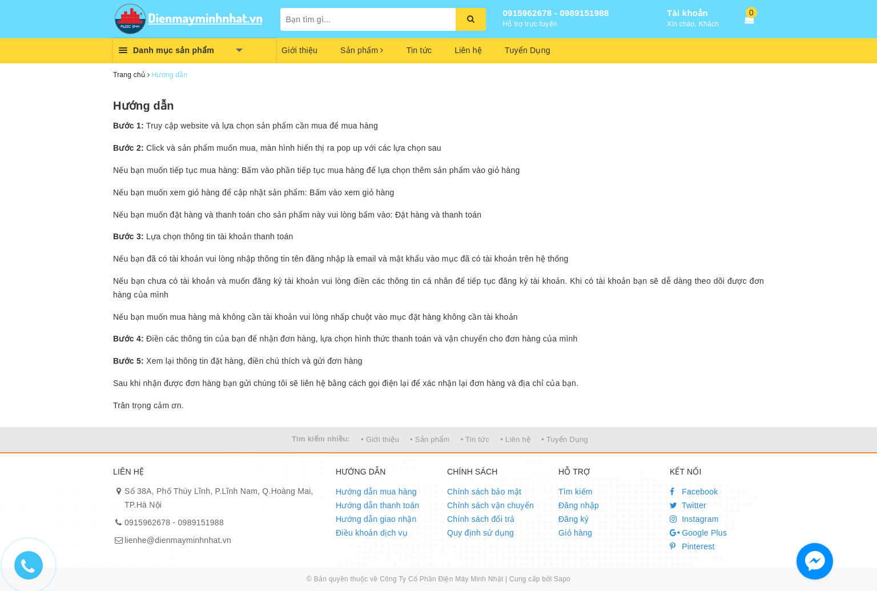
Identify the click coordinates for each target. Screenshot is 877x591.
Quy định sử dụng (480, 532)
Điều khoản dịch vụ (372, 532)
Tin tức (419, 50)
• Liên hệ (515, 439)
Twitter (688, 505)
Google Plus (698, 532)
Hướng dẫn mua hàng (376, 491)
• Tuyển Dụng (564, 439)
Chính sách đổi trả (481, 519)
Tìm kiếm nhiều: (321, 439)
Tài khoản (687, 13)
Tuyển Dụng (527, 50)
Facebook (694, 491)
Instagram (694, 519)
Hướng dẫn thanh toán (377, 505)
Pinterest (692, 546)
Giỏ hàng (575, 532)
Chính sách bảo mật (484, 491)
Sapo (562, 579)
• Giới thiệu (380, 439)
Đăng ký (573, 519)
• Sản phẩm (429, 439)
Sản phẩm (362, 50)
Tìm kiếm (575, 491)
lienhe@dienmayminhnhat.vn (177, 540)
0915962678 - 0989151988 (556, 13)
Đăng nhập (578, 505)
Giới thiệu (299, 50)
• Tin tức (475, 439)
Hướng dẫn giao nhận (376, 519)
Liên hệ (468, 50)
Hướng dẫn (143, 105)
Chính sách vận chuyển (490, 505)
